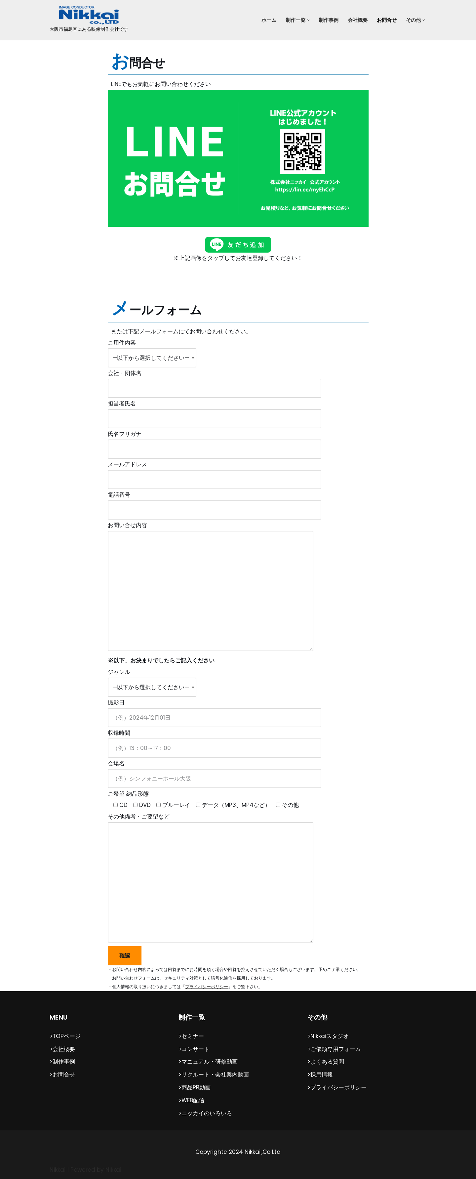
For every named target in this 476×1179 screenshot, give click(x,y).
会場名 (214, 770)
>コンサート (194, 1049)
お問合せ (387, 20)
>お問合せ (62, 1074)
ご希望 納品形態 (203, 799)
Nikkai (57, 1169)
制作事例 (328, 20)
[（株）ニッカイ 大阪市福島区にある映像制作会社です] (89, 20)
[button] (308, 20)
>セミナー (191, 1036)
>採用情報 (320, 1074)
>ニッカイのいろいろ (205, 1113)
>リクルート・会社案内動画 (213, 1074)
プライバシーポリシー (206, 986)
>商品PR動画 (194, 1087)
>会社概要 (62, 1049)
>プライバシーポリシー (337, 1087)
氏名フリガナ (214, 441)
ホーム (268, 20)
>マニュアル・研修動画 (208, 1062)
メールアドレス (214, 472)
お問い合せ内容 (210, 587)
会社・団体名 (214, 381)
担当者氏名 (214, 411)
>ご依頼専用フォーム (334, 1049)
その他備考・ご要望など (210, 878)
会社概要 (358, 20)
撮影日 (214, 710)
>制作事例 (62, 1062)
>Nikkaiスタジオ (328, 1036)
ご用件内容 (152, 350)
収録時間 (214, 740)
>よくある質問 (325, 1062)
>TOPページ (65, 1036)
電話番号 (214, 502)
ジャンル (152, 679)
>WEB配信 (191, 1100)
